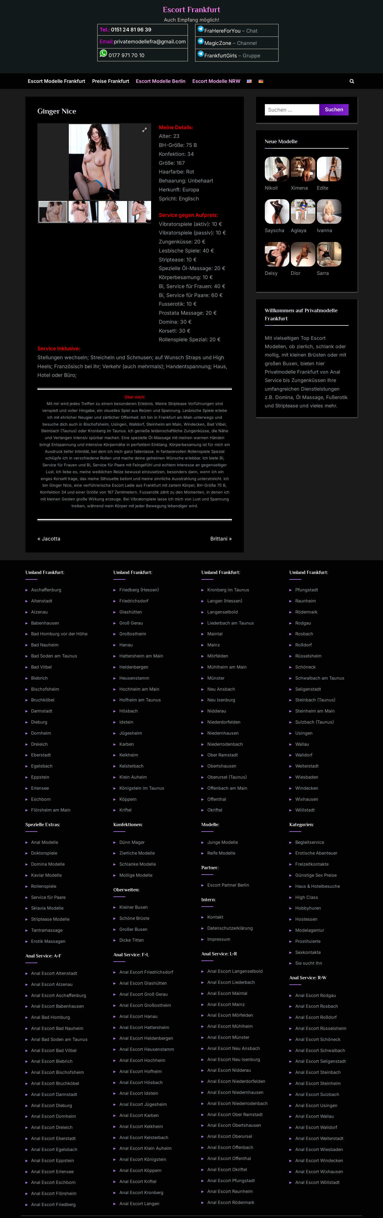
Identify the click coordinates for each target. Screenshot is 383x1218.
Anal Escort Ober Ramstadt (235, 1114)
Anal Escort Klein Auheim (145, 1148)
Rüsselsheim (308, 655)
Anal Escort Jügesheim (143, 1104)
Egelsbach (42, 765)
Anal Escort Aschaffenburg (58, 995)
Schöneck (305, 666)
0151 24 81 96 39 (131, 30)
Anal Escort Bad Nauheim (57, 1028)
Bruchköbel (42, 699)
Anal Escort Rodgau (315, 995)
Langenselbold (222, 611)
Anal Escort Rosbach (316, 1006)
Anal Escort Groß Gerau (143, 994)
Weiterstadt (307, 765)
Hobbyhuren (308, 908)
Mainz (213, 644)
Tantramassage (47, 930)
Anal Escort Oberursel (229, 1136)
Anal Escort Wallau (314, 1116)
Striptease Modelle (50, 919)
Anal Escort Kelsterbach (143, 1137)
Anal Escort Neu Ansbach (233, 1048)
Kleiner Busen (133, 907)
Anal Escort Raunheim (230, 1191)
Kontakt (215, 916)
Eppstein (40, 776)
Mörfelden (217, 655)
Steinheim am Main (315, 710)
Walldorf (303, 754)
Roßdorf (303, 644)
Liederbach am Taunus (230, 622)
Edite (322, 188)
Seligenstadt (308, 689)
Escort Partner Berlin (228, 884)
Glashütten (130, 611)
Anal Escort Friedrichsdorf (146, 972)
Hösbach (128, 710)
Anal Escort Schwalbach (320, 1050)
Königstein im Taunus (141, 788)
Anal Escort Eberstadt (53, 1138)
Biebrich (39, 677)
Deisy (271, 273)
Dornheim (41, 733)
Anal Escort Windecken (319, 1160)
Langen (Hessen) (224, 600)
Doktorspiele (44, 852)
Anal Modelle (44, 842)
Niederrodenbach (225, 744)
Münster (215, 677)
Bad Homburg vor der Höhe (59, 633)
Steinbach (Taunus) (315, 699)
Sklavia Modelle (47, 908)
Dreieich (39, 744)
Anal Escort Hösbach (141, 1082)
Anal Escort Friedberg (53, 1204)
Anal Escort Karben (139, 1115)
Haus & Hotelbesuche (317, 886)
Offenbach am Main (227, 788)
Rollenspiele (43, 886)
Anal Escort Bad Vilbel (54, 1050)
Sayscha (274, 230)
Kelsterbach (131, 765)
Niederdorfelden (224, 721)
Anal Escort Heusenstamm (146, 1049)
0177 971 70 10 (122, 55)
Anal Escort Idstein (138, 1093)
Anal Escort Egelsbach (54, 1149)
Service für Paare (48, 897)
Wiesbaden (306, 776)
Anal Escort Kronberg (141, 1192)
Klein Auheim (133, 776)
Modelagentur (309, 930)
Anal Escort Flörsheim (54, 1193)
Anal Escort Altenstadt (54, 973)
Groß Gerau (131, 622)
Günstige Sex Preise (316, 875)
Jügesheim (130, 733)
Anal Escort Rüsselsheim (320, 1028)
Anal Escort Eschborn (53, 1182)
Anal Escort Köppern (140, 1170)
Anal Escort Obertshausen (234, 1125)
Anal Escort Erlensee (52, 1171)
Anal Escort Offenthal (229, 1158)
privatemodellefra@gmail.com (150, 42)
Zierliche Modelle (137, 852)
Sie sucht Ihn (308, 963)
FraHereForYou (219, 31)
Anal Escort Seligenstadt (320, 1061)
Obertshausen (221, 765)
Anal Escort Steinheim (318, 1083)
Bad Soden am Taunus (54, 655)
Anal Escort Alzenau (52, 984)
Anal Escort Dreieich (52, 1127)
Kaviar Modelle (46, 875)
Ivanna (324, 230)
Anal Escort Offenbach (230, 1147)
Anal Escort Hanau (138, 1016)
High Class (306, 897)
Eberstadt (41, 754)
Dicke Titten (131, 940)
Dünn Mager (132, 842)
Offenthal (216, 799)
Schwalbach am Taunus (319, 677)
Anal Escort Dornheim (53, 1116)
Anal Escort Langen (139, 1203)
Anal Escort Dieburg (51, 1105)
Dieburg (39, 721)
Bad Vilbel (41, 666)
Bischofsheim (45, 689)
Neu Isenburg (221, 699)
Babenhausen (45, 622)
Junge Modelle (222, 842)
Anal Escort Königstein (142, 1159)
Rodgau (303, 622)
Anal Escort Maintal (227, 993)
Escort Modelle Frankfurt (56, 81)
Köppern (128, 799)
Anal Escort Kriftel (137, 1181)
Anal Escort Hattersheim (144, 1027)
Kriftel (125, 809)
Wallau (302, 744)
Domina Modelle (48, 864)
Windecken (306, 788)
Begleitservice (309, 842)
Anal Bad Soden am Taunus (59, 1039)
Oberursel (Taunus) (227, 776)
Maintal (215, 633)
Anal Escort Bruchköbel (55, 1083)
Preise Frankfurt (110, 81)
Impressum (218, 939)
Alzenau (39, 611)
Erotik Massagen (48, 941)
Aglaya (298, 230)
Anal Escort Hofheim (140, 1071)
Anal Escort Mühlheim (230, 1026)
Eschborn (41, 799)
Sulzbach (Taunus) (314, 721)
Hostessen (306, 919)
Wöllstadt (305, 809)
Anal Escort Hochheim (142, 1060)
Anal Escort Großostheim (145, 1005)
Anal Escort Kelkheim (141, 1126)
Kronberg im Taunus (228, 589)
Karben (126, 744)
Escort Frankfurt (191, 9)
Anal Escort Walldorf (316, 1127)
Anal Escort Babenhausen (57, 1006)
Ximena (299, 188)
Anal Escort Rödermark (230, 1202)
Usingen (304, 733)
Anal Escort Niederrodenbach (237, 1103)
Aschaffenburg (46, 589)
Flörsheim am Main (51, 809)
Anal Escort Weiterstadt (319, 1138)
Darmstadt (41, 710)
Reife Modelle (221, 852)
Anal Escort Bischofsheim (57, 1072)
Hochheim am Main (139, 689)
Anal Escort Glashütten (143, 983)
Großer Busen (133, 929)
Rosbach (304, 633)
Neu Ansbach (221, 689)
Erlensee (40, 788)
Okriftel (214, 809)
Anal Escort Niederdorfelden (236, 1081)
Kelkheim (128, 754)
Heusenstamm (134, 677)
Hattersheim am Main (141, 655)
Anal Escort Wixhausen (319, 1171)
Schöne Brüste (134, 918)
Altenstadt (41, 600)
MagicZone (214, 43)
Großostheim (132, 633)
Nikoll (271, 188)
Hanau (126, 644)
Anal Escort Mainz (226, 1004)
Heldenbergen (133, 666)
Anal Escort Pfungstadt (231, 1180)
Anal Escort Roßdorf (316, 1017)
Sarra (323, 273)
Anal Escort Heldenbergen (146, 1038)
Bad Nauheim (45, 644)
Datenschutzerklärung (230, 928)
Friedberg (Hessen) (139, 589)
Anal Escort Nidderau (229, 1070)
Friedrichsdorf (133, 600)
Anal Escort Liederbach (231, 982)
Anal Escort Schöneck (318, 1039)
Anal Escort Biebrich (52, 1061)
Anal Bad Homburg (50, 1017)
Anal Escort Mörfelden (230, 1015)
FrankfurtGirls (217, 56)
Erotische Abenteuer (316, 852)
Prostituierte (307, 941)
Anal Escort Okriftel (227, 1169)
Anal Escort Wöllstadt (317, 1182)
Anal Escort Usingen (316, 1105)
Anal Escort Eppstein (52, 1160)
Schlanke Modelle (137, 864)
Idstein (126, 721)
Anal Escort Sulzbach (317, 1094)
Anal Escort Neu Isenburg (233, 1059)
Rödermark (306, 611)
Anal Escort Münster (228, 1037)
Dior (295, 273)
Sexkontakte (308, 952)
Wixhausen (306, 799)
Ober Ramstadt (222, 754)
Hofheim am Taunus (140, 699)
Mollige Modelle (135, 875)
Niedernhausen (223, 733)
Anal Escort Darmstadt (54, 1094)
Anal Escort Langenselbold (235, 971)
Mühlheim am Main (227, 666)
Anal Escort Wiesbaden (319, 1149)
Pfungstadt (306, 589)
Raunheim (305, 600)
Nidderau (216, 710)
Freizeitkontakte (312, 864)
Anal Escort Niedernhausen (235, 1092)
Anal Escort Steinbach (318, 1072)
